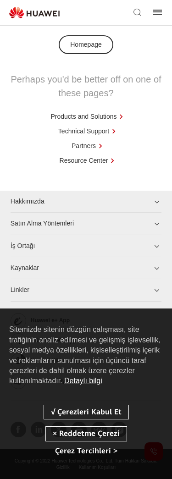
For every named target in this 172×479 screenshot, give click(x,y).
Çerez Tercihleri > (86, 450)
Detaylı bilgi (83, 381)
